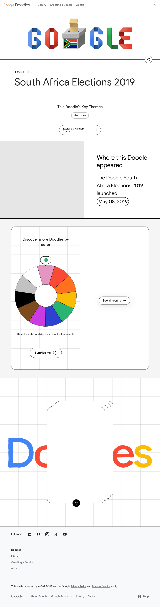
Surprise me (46, 353)
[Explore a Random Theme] (80, 130)
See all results (114, 300)
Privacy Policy (78, 586)
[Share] (148, 59)
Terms (91, 596)
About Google (39, 596)
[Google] (17, 596)
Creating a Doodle (61, 5)
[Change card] (76, 503)
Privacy (79, 596)
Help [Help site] (143, 596)
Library (42, 5)
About (80, 5)
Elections (80, 115)
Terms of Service (101, 586)
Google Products (61, 596)
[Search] (155, 5)
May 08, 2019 (113, 201)
